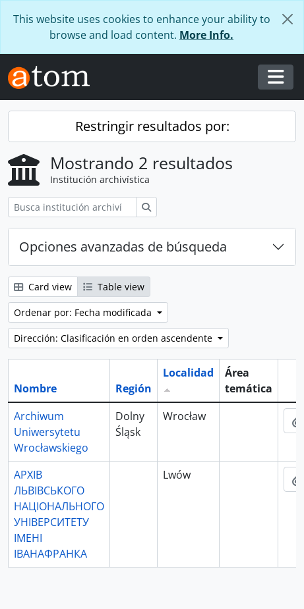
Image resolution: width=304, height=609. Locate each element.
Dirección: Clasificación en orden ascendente (114, 338)
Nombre (35, 388)
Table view (113, 286)
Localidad (188, 372)
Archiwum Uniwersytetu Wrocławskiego (51, 432)
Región (133, 388)
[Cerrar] (287, 19)
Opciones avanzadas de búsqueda (123, 246)
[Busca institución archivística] (72, 207)
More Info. (206, 35)
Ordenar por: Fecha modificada (84, 312)
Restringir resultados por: (152, 126)
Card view (43, 286)
